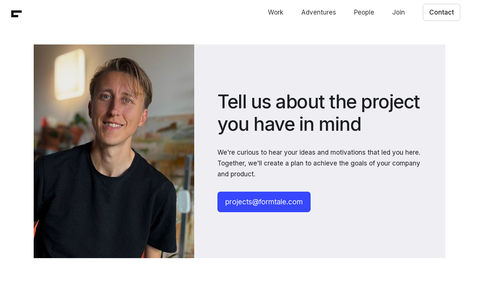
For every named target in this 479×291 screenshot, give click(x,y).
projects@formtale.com (264, 202)
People (364, 12)
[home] (16, 14)
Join (398, 12)
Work (275, 12)
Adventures (318, 12)
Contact (441, 12)
